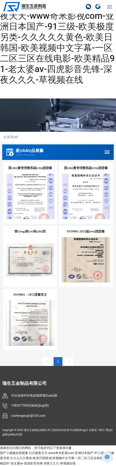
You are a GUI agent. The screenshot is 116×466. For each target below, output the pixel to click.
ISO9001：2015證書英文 (30, 294)
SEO (101, 430)
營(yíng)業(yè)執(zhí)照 (30, 231)
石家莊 (93, 430)
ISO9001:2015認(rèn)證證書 (86, 231)
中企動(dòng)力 (79, 430)
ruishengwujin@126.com (28, 415)
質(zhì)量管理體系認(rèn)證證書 (30, 168)
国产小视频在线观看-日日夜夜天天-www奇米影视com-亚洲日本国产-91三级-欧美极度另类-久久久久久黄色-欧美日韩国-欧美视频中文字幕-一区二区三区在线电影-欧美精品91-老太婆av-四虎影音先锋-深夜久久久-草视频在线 (57, 42)
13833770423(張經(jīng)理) (30, 405)
